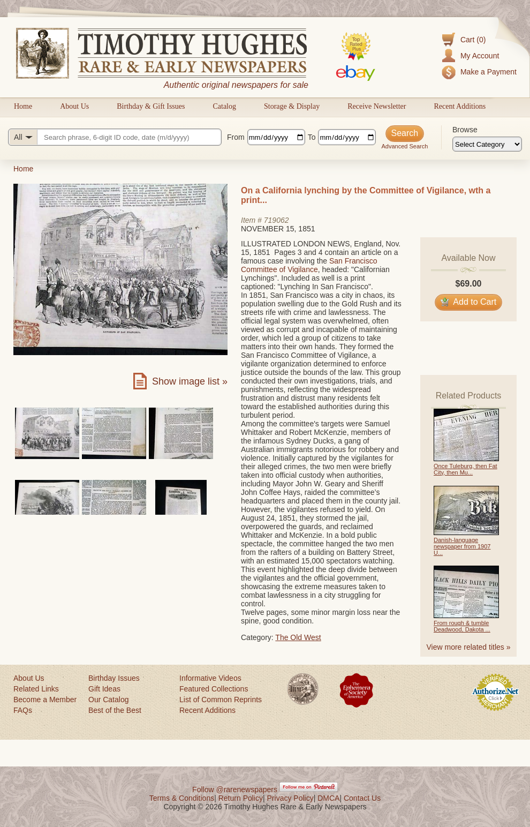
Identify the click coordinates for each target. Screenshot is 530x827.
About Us (74, 106)
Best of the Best (114, 710)
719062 (276, 220)
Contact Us (362, 798)
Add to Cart (469, 301)
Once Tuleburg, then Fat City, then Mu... (465, 469)
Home (23, 106)
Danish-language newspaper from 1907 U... (462, 546)
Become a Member (45, 699)
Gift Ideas (104, 689)
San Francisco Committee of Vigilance (309, 265)
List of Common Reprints (220, 699)
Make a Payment (488, 71)
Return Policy (240, 798)
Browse (465, 129)
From (236, 137)
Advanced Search (404, 146)
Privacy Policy (290, 798)
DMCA (328, 798)
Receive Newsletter (376, 106)
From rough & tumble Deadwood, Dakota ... (462, 626)
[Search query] (115, 137)
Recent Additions (460, 106)
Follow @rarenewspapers (234, 789)
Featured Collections (213, 689)
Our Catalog (108, 699)
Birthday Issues (114, 678)
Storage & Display (292, 106)
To (312, 137)
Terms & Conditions (181, 798)
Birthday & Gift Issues (151, 106)
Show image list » (190, 381)
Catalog (224, 106)
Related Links (36, 689)
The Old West (298, 637)
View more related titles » (469, 647)
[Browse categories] (487, 144)
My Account (479, 55)
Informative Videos (210, 678)
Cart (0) (473, 39)
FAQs (22, 710)
